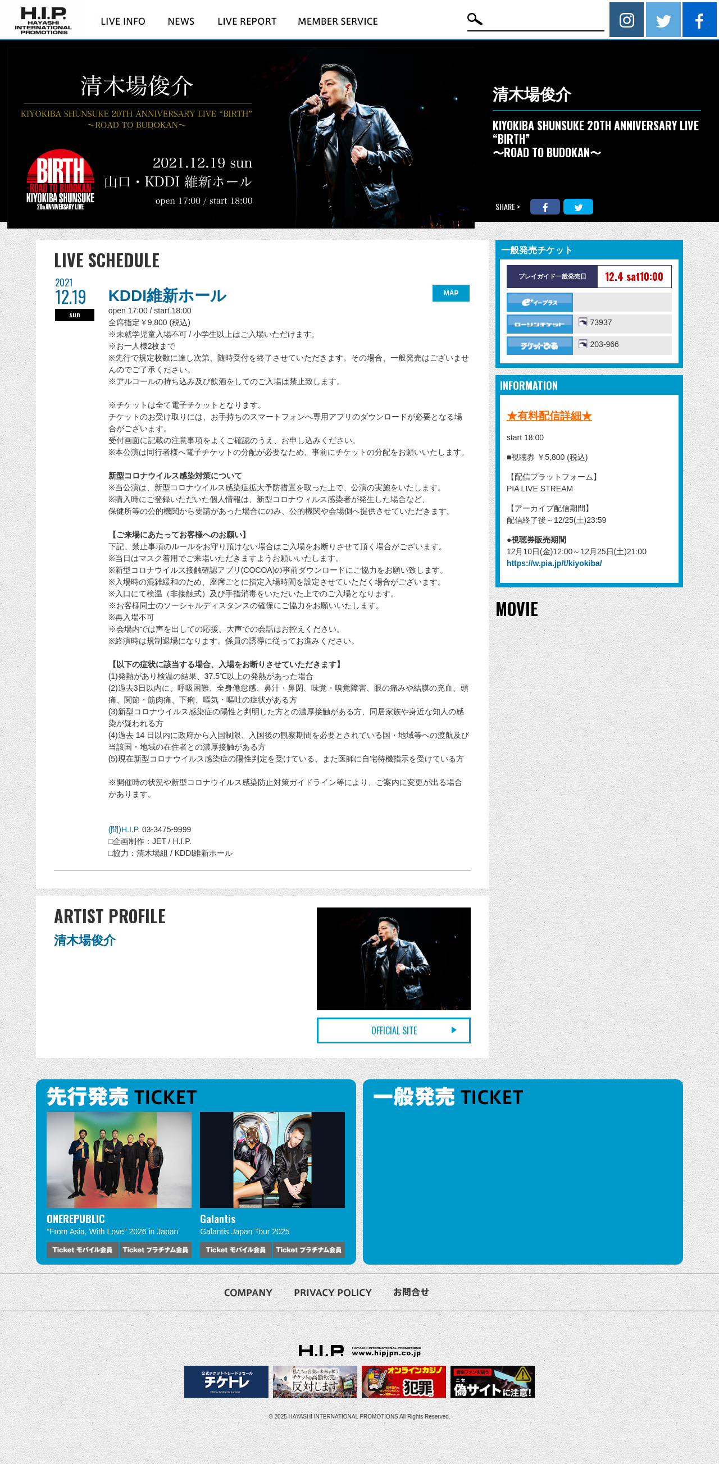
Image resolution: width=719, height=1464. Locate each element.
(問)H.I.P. (125, 829)
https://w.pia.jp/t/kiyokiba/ (554, 563)
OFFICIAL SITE (394, 1030)
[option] (119, 1185)
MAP (451, 293)
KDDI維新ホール (167, 295)
